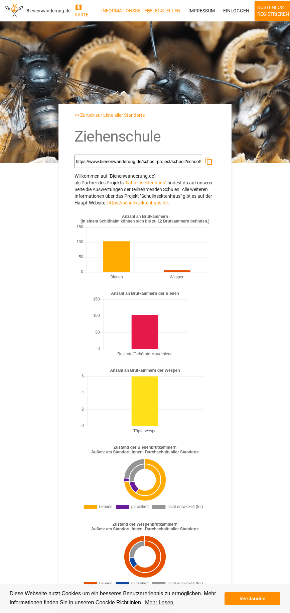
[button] (208, 161)
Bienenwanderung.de (48, 10)
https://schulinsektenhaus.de (137, 202)
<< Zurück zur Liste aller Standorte (110, 115)
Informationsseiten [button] (121, 10)
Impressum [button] (201, 10)
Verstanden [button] (253, 598)
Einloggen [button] (236, 10)
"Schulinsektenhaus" (145, 182)
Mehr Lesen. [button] (160, 602)
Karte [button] (82, 10)
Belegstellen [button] (163, 10)
